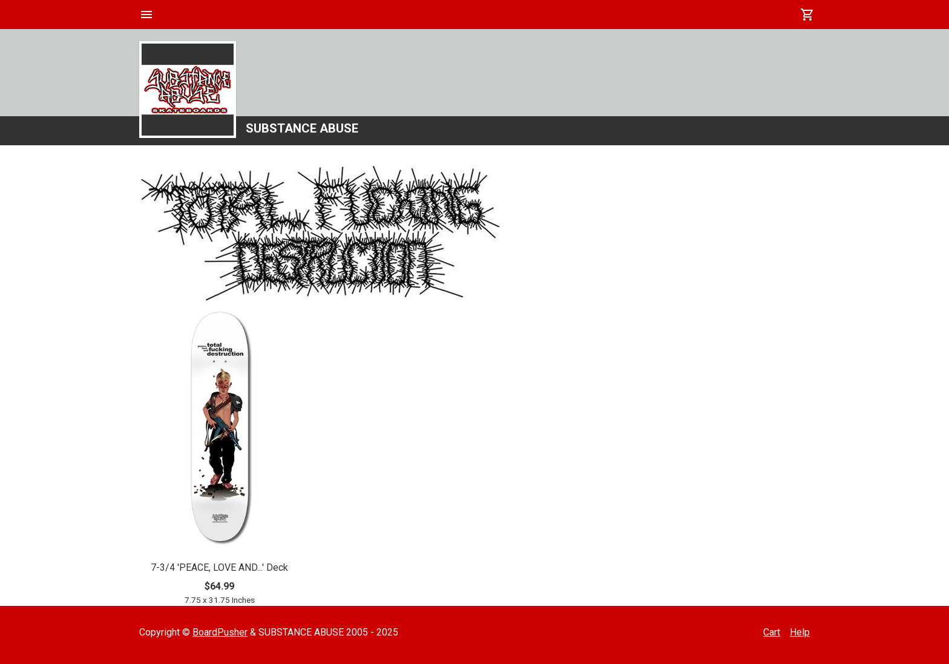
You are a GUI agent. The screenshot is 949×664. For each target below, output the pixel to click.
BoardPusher (220, 632)
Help (800, 632)
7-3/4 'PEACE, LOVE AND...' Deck (219, 567)
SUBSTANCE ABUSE (302, 128)
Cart (771, 632)
